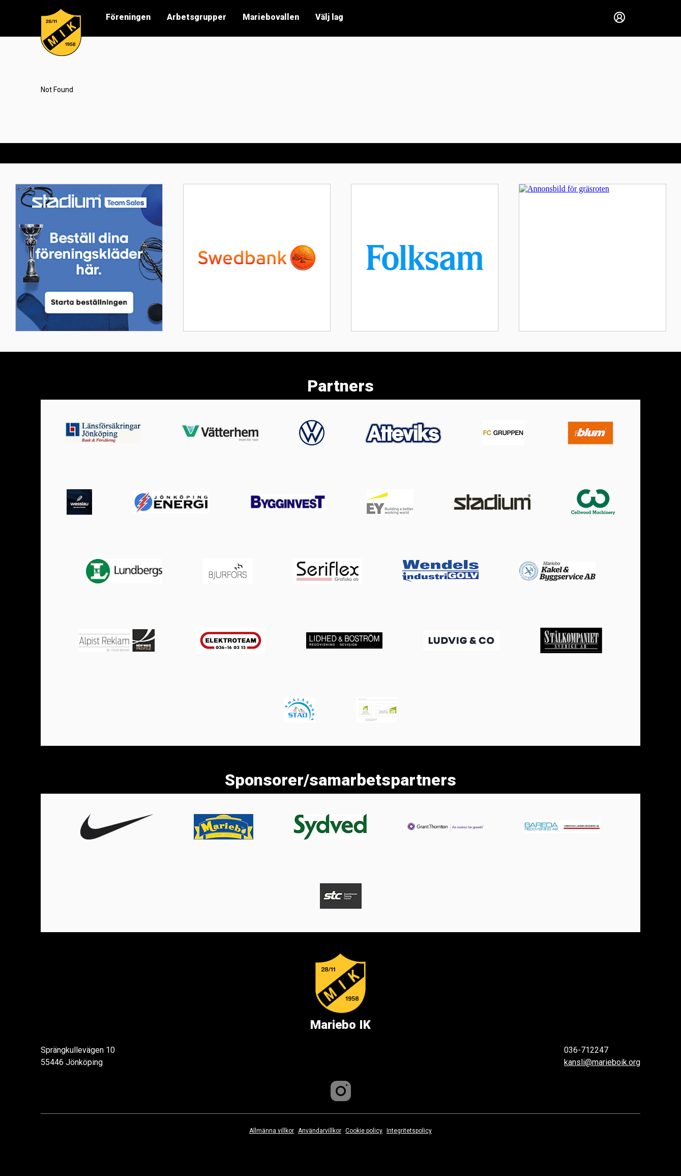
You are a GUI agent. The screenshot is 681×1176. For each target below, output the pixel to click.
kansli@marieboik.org (602, 1062)
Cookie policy (363, 1130)
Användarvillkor (319, 1130)
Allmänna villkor (271, 1130)
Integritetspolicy (409, 1130)
